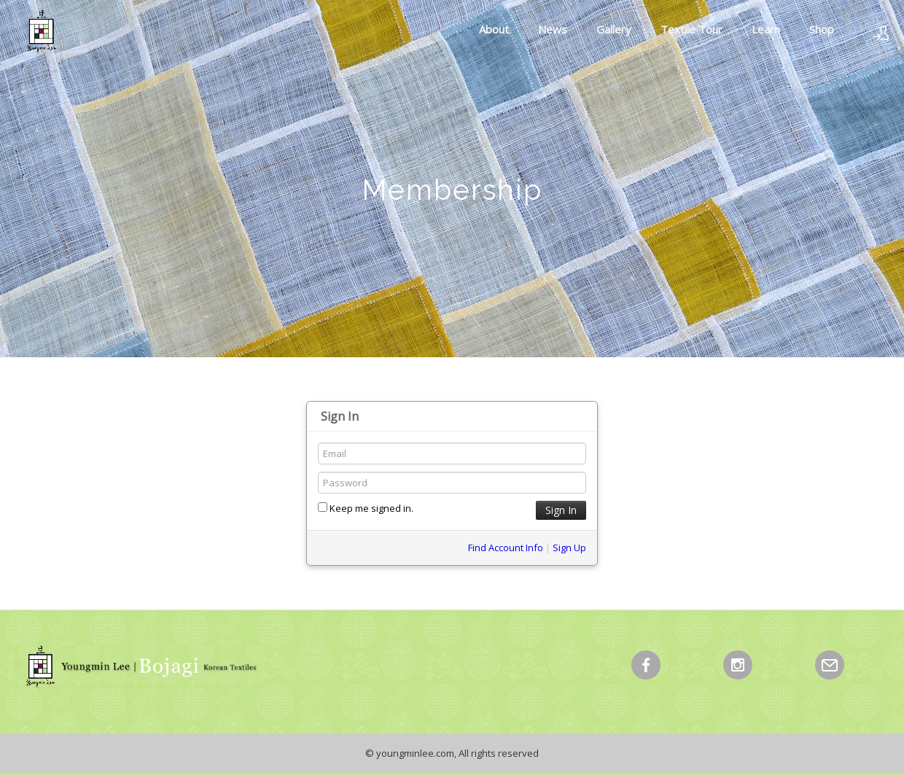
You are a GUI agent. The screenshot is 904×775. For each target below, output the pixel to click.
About (494, 29)
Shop (821, 29)
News (552, 29)
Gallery (613, 29)
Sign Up (569, 547)
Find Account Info (505, 547)
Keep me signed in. (365, 508)
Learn (766, 29)
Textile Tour (691, 29)
